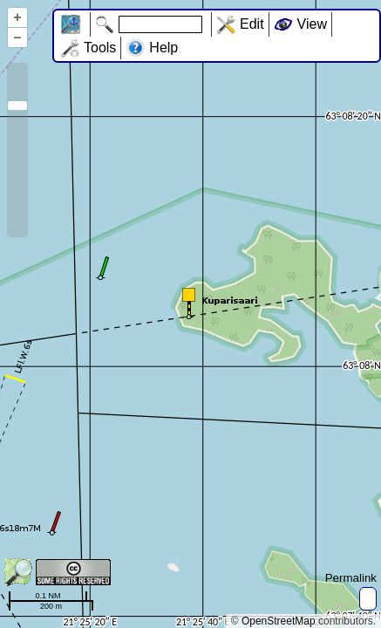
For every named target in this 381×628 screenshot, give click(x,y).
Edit (252, 24)
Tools (100, 47)
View (312, 24)
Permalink (351, 577)
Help (163, 47)
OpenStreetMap (279, 621)
